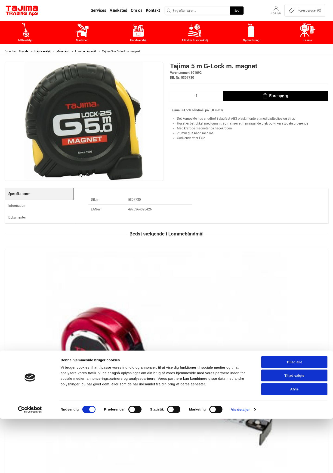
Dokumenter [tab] (17, 217)
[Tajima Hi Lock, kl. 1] (35, 272)
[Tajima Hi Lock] (166, 272)
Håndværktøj (42, 51)
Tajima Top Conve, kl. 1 (90, 301)
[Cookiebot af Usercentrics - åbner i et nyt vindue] (30, 463)
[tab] (162, 333)
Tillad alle (294, 416)
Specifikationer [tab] (19, 194)
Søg (236, 10)
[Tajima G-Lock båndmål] (297, 272)
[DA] (22, 10)
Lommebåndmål (85, 51)
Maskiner (128, 395)
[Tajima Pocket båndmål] (232, 272)
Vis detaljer (240, 464)
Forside (23, 51)
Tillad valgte (294, 430)
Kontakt (235, 395)
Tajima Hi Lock (150, 301)
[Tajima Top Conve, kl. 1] (101, 272)
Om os (234, 387)
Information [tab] (16, 205)
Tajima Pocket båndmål (222, 301)
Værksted (237, 402)
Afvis (294, 443)
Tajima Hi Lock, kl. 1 (23, 301)
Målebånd (63, 51)
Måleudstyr (130, 387)
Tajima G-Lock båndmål (287, 301)
